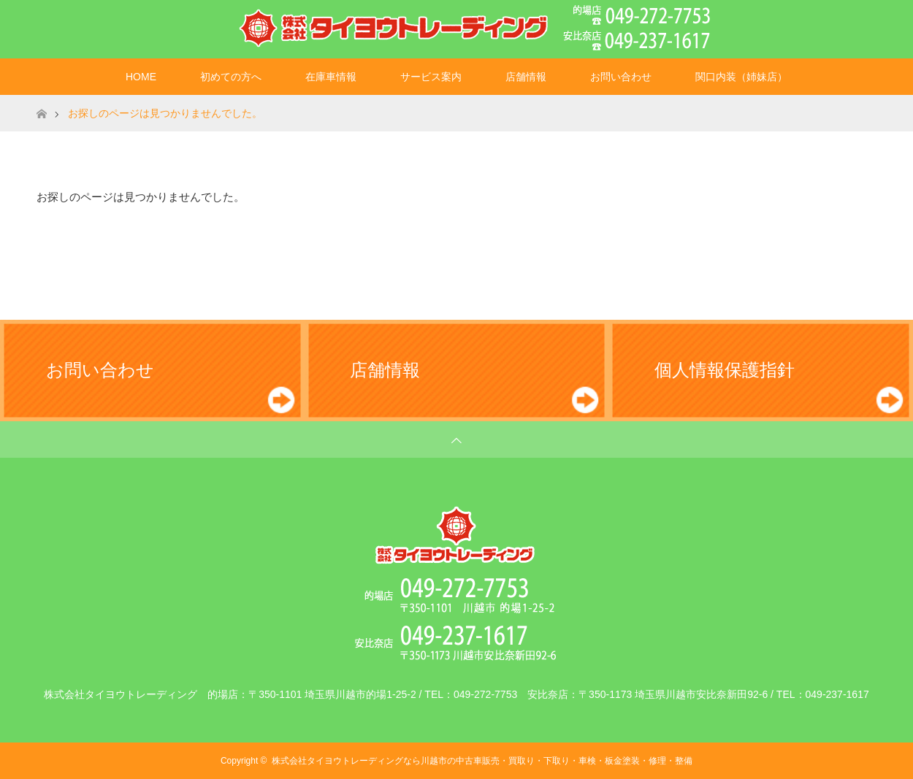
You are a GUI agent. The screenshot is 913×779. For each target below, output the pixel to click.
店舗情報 (525, 76)
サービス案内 (431, 76)
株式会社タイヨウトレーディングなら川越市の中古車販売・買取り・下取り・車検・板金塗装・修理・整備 (482, 761)
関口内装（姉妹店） (741, 76)
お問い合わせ (621, 76)
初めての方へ (230, 76)
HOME (141, 76)
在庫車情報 (330, 76)
